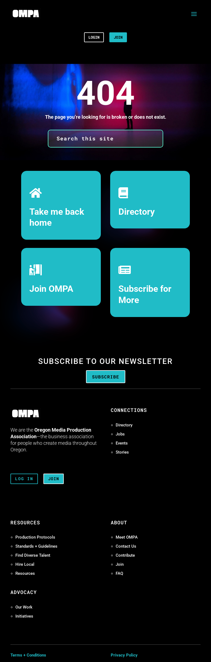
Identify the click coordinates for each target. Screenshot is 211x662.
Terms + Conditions (28, 655)
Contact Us (126, 546)
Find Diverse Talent (32, 555)
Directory (136, 212)
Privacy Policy (124, 655)
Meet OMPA (127, 537)
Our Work (23, 607)
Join (120, 564)
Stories (122, 452)
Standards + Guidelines (36, 546)
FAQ (119, 573)
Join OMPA (51, 289)
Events (122, 443)
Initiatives (24, 616)
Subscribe (105, 377)
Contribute (125, 555)
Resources (25, 573)
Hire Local (24, 564)
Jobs (120, 434)
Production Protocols (35, 537)
